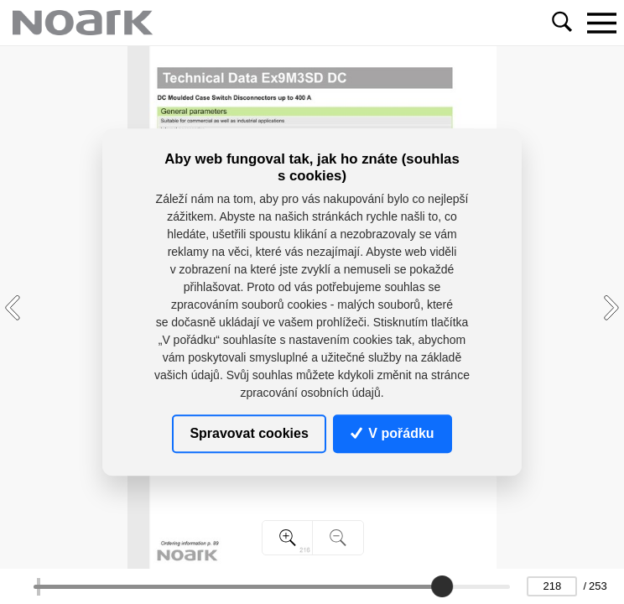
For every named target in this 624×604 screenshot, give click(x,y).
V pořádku (392, 433)
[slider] (442, 586)
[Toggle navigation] (601, 22)
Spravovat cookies (249, 433)
